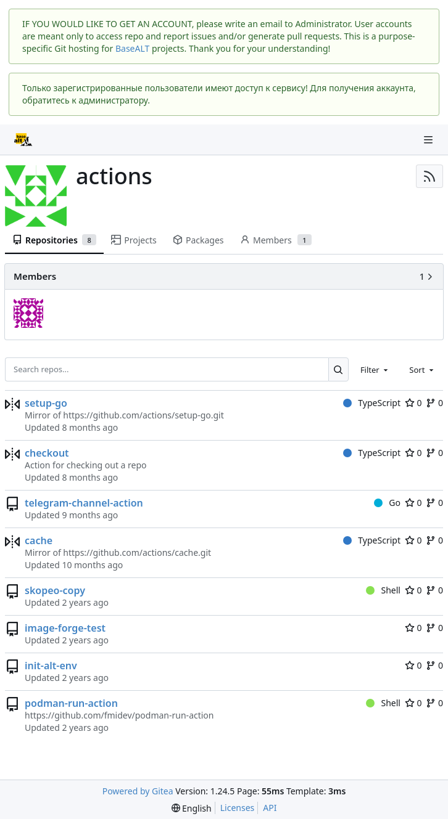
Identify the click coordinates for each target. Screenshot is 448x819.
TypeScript (371, 403)
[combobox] (375, 369)
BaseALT (132, 48)
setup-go (46, 403)
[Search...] (338, 369)
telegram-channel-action (84, 503)
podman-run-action (71, 703)
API (269, 807)
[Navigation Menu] (429, 139)
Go (387, 502)
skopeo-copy (55, 590)
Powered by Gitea (137, 791)
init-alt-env (51, 665)
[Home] (23, 140)
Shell (383, 590)
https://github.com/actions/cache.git (137, 552)
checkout (47, 453)
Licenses (237, 807)
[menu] (192, 808)
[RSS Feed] (429, 176)
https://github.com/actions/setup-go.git (143, 415)
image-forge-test (65, 628)
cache (38, 540)
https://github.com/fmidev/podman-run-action (119, 715)
